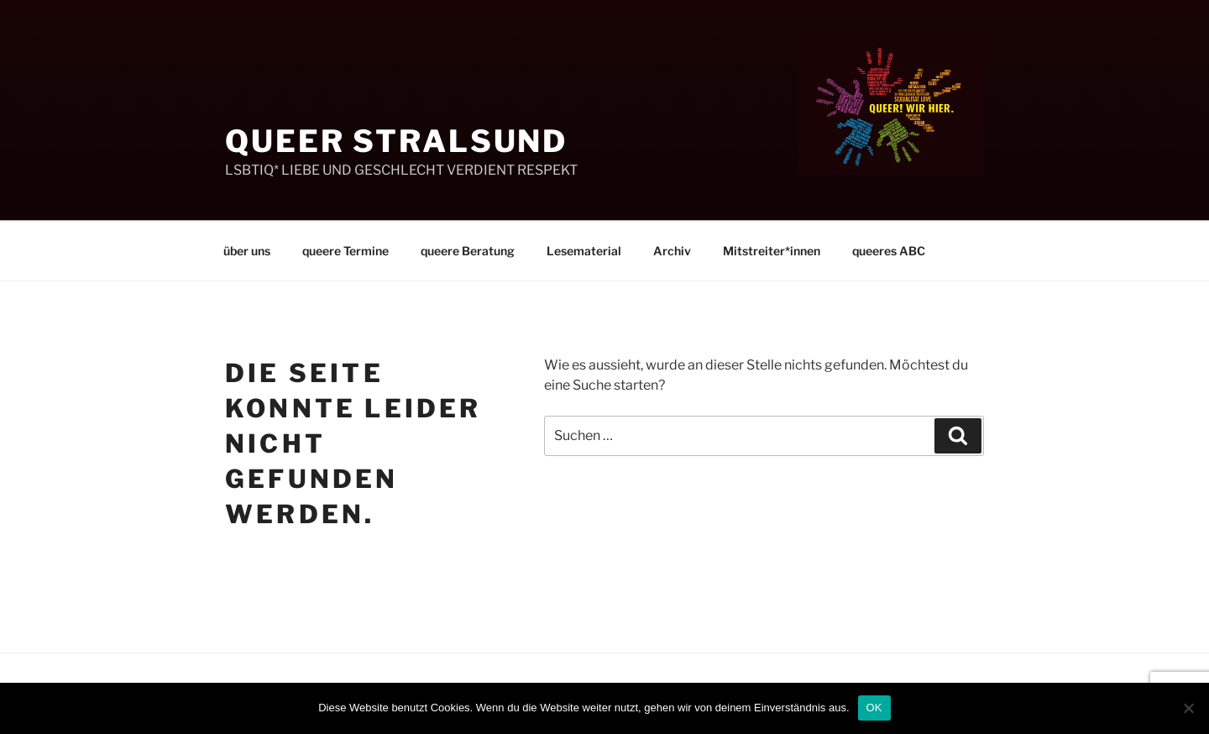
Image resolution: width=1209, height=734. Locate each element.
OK (874, 707)
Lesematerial (584, 251)
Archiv (672, 251)
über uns (246, 251)
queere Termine (345, 251)
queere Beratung (468, 251)
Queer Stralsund (396, 141)
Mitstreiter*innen (771, 251)
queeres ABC (888, 251)
